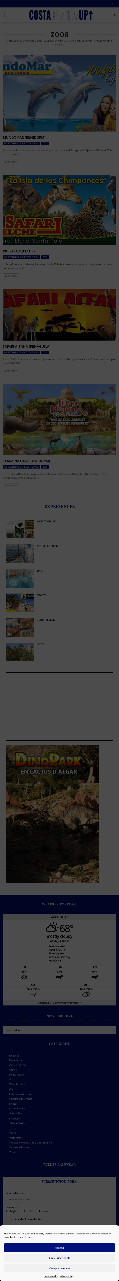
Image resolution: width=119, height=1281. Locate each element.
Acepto (59, 1247)
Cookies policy (51, 1276)
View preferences (59, 1268)
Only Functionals (59, 1258)
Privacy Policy (66, 1276)
